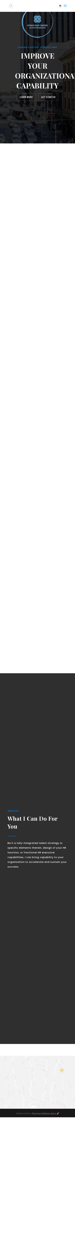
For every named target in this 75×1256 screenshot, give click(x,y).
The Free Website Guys (44, 1113)
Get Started (48, 97)
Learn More (26, 97)
